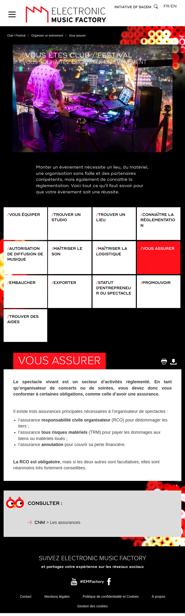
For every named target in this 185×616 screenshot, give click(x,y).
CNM (39, 525)
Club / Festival (16, 34)
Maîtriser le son (67, 251)
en (174, 6)
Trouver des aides (23, 321)
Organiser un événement (47, 34)
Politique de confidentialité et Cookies (111, 599)
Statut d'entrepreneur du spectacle (114, 289)
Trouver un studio (66, 216)
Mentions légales (57, 599)
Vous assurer (159, 248)
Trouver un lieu (111, 216)
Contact (25, 599)
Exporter (64, 283)
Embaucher (22, 283)
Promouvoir (157, 283)
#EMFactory (92, 584)
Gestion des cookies (92, 609)
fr (166, 6)
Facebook (109, 585)
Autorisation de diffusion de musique (24, 254)
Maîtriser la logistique (112, 251)
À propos (158, 599)
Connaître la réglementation (158, 219)
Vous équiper (25, 213)
